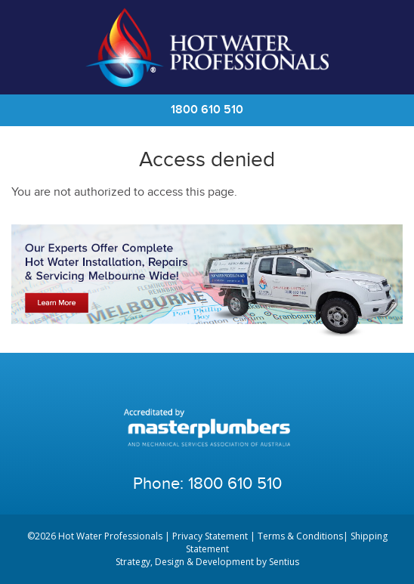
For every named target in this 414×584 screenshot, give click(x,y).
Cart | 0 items (384, 47)
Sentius (284, 561)
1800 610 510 (207, 110)
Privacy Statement (210, 536)
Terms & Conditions (300, 536)
